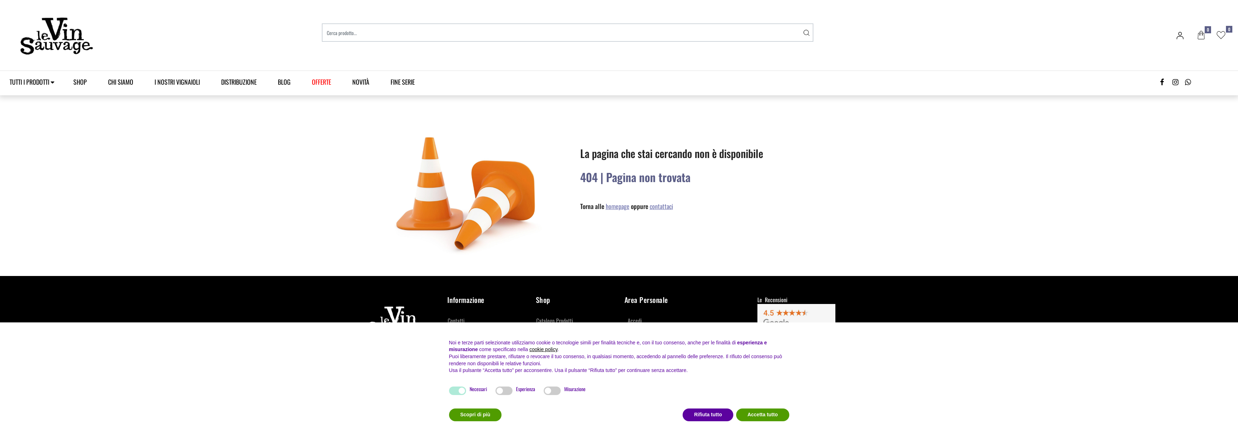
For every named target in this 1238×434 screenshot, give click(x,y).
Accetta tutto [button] (762, 414)
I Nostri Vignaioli (177, 81)
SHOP (80, 81)
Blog (284, 81)
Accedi (635, 320)
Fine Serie (403, 81)
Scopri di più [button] (475, 414)
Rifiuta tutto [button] (708, 414)
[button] (1201, 35)
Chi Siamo (120, 81)
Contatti (456, 320)
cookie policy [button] (544, 349)
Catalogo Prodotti (554, 320)
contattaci (661, 206)
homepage (617, 206)
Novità (360, 81)
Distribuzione (239, 81)
